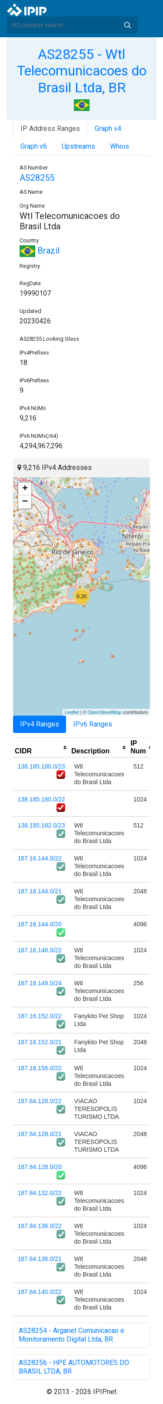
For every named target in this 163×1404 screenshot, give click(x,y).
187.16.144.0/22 (40, 858)
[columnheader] (41, 748)
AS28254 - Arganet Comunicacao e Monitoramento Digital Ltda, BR (71, 1334)
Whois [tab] (119, 146)
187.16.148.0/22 (40, 950)
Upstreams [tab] (78, 146)
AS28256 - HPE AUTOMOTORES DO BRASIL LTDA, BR (74, 1366)
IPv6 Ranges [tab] (92, 724)
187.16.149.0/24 (40, 983)
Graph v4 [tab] (108, 128)
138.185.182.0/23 (41, 825)
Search (127, 25)
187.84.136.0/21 (40, 1258)
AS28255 (37, 178)
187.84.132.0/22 (40, 1192)
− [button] (25, 501)
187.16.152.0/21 (40, 1042)
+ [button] (25, 488)
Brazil (40, 250)
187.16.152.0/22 (40, 1016)
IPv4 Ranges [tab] (39, 724)
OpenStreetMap (105, 712)
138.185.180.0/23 (41, 766)
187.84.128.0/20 (40, 1166)
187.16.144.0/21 (40, 891)
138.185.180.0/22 (41, 799)
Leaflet (72, 712)
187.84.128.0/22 (40, 1101)
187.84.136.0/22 (40, 1225)
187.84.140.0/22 (40, 1291)
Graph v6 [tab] (33, 146)
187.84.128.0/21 (40, 1133)
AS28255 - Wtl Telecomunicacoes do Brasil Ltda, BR (81, 71)
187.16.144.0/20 (40, 924)
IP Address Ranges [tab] (50, 128)
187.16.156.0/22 (40, 1068)
